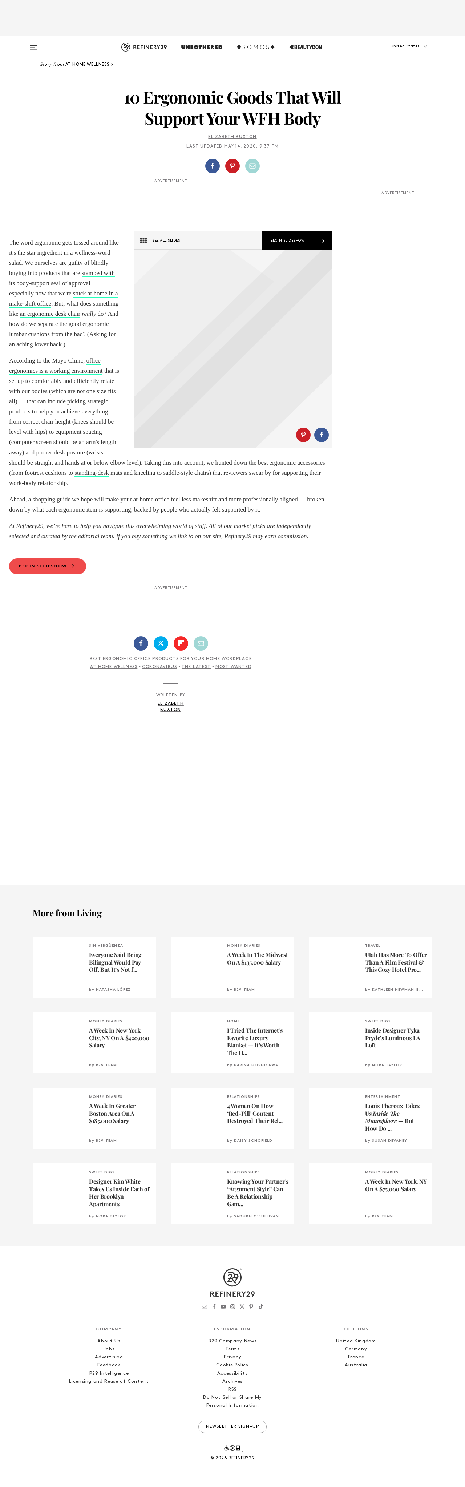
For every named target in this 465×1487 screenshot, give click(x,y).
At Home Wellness (113, 667)
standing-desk (91, 472)
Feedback (108, 1365)
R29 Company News (232, 1341)
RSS (232, 1389)
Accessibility (232, 1373)
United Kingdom (356, 1341)
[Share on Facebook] (212, 166)
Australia (356, 1365)
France (356, 1357)
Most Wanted (233, 667)
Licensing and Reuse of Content (109, 1381)
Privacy (233, 1357)
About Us (108, 1341)
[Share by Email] (252, 166)
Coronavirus (159, 667)
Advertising (109, 1357)
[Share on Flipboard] (181, 643)
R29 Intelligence (109, 1373)
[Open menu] (33, 44)
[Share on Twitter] (161, 643)
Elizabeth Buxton (232, 137)
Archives (232, 1381)
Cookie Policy (232, 1365)
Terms (232, 1349)
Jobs (109, 1349)
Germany (356, 1349)
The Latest (196, 667)
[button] (396, 53)
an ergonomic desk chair (50, 313)
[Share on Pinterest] (232, 166)
